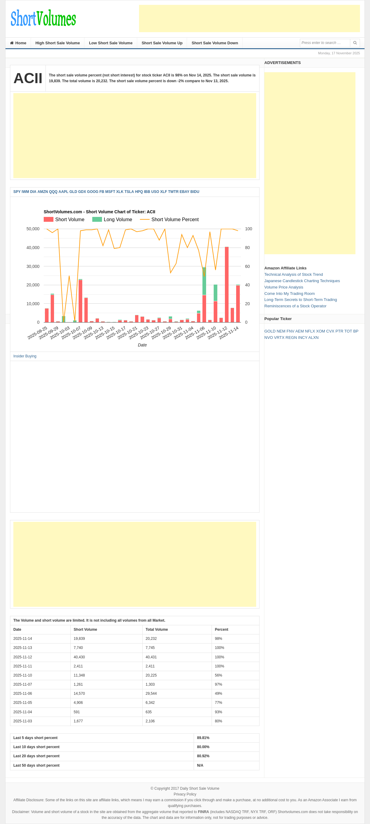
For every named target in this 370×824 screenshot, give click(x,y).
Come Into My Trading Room (289, 293)
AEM (299, 331)
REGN (291, 337)
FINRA (203, 812)
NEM (281, 331)
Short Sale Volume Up (162, 43)
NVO (268, 337)
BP (355, 331)
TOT (348, 331)
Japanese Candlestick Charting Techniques (302, 281)
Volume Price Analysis (283, 287)
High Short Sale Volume (58, 43)
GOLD (270, 331)
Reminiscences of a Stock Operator (295, 306)
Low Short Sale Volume (111, 43)
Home (18, 43)
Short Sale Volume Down (215, 43)
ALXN (313, 337)
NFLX (310, 331)
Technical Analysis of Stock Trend (293, 274)
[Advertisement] (249, 18)
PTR (339, 331)
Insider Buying (24, 356)
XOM (320, 331)
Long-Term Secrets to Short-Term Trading (300, 299)
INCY (302, 337)
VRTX (279, 337)
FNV (290, 331)
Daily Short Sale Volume (199, 788)
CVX (330, 331)
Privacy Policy (185, 794)
